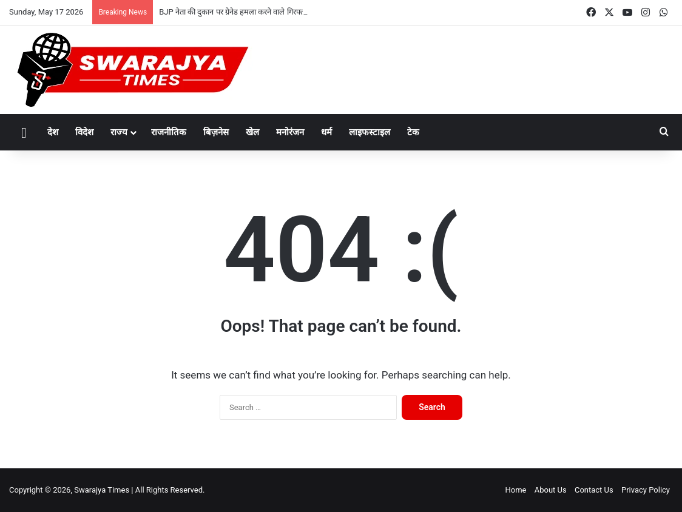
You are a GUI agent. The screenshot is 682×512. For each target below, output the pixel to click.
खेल (252, 132)
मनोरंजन (290, 132)
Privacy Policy (645, 489)
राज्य (118, 132)
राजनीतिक (168, 132)
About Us (551, 489)
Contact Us (594, 489)
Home (515, 489)
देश (52, 132)
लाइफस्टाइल (369, 132)
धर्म (326, 132)
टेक (413, 132)
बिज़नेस (216, 132)
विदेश (84, 132)
